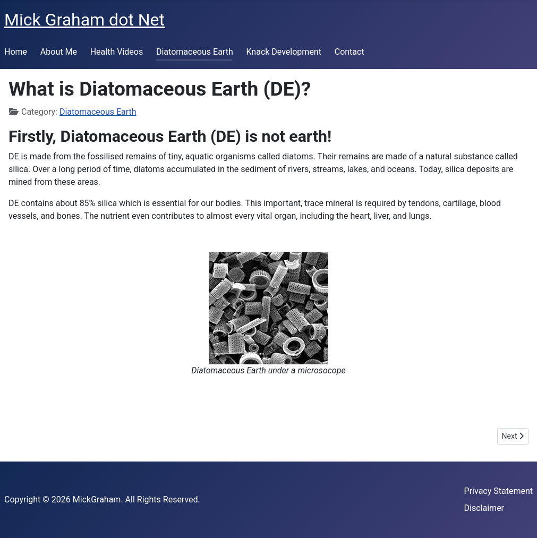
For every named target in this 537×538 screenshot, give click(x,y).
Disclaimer (484, 508)
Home (15, 52)
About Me (58, 52)
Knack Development (283, 52)
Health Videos (116, 52)
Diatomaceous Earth (194, 52)
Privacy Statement (498, 491)
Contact (349, 52)
